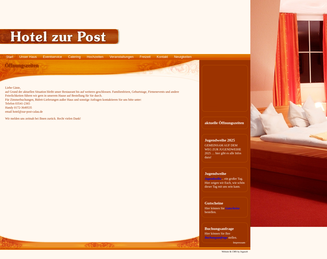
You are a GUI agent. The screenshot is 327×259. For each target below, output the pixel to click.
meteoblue (211, 106)
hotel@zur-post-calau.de (28, 111)
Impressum (239, 242)
